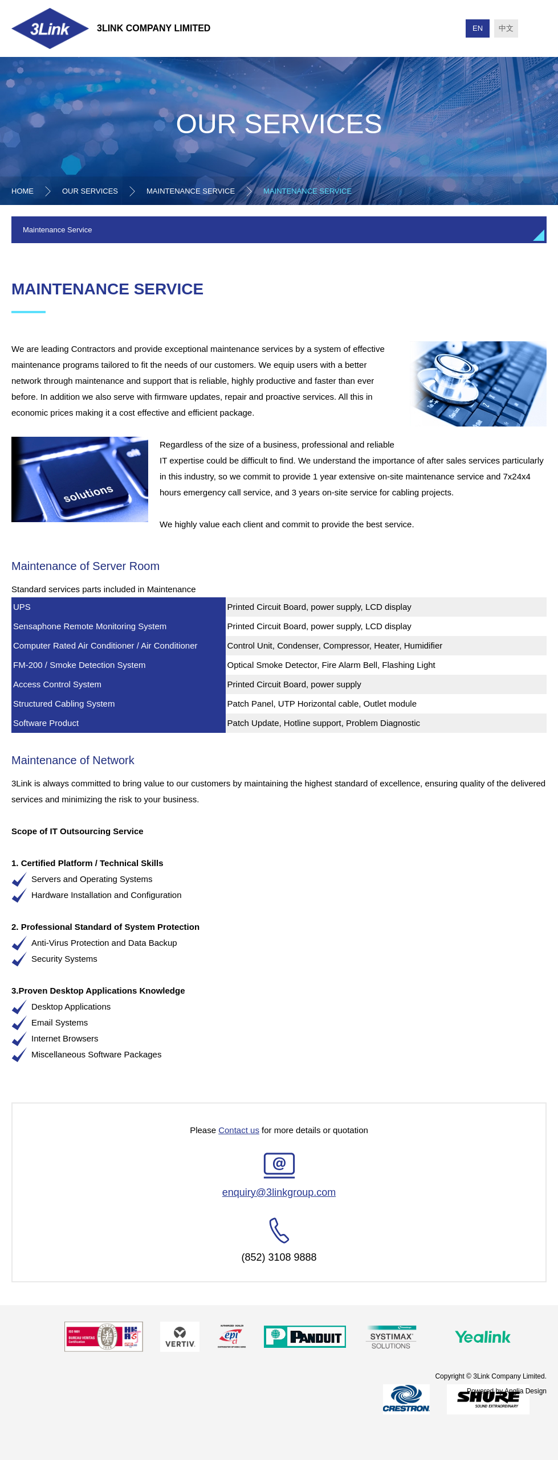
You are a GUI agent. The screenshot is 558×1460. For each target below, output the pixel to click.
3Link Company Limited (153, 28)
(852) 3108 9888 (278, 1257)
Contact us (238, 1130)
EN (478, 28)
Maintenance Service (190, 191)
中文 (506, 28)
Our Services (90, 191)
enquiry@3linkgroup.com (279, 1192)
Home (22, 191)
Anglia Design (525, 1391)
